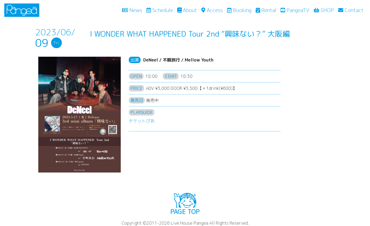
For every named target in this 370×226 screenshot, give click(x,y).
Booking (239, 10)
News (133, 10)
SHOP (324, 10)
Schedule (159, 10)
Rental (266, 10)
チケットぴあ (141, 121)
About (187, 10)
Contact (351, 10)
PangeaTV (295, 10)
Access (211, 10)
